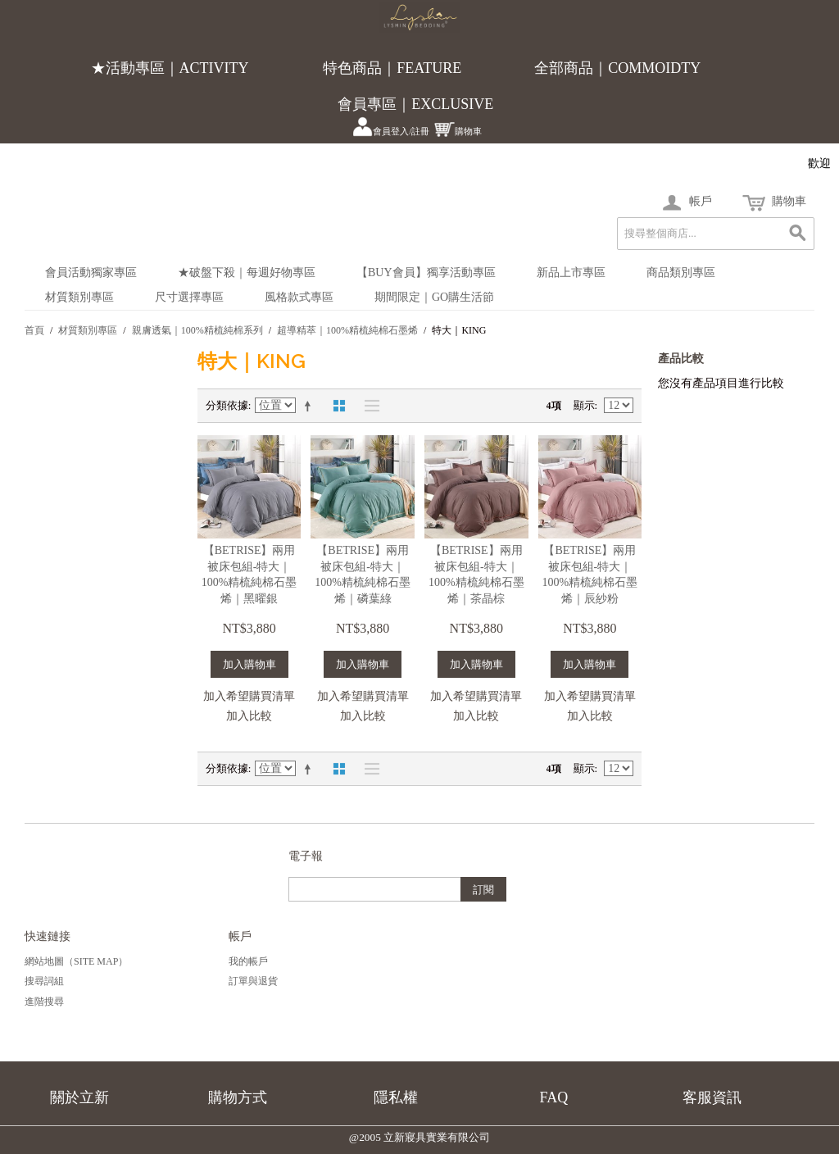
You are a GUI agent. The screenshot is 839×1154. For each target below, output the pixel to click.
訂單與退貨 (253, 981)
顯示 (584, 405)
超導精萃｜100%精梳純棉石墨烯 (347, 330)
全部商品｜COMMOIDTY (617, 68)
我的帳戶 (248, 961)
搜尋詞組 (44, 981)
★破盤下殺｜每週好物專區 (246, 272)
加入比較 (249, 716)
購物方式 (237, 1097)
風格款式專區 (299, 297)
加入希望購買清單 (249, 696)
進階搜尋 (44, 1001)
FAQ (554, 1097)
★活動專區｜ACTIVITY (170, 68)
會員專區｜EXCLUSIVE (415, 104)
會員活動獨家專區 (91, 272)
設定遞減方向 (310, 405)
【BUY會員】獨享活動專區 (426, 272)
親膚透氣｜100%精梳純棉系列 (197, 330)
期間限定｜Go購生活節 (434, 297)
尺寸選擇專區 (189, 297)
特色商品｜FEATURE (392, 68)
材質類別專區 (79, 297)
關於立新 (79, 1097)
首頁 (34, 330)
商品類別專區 (680, 272)
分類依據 (227, 405)
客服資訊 (712, 1097)
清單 (368, 405)
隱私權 (396, 1097)
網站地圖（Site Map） (76, 961)
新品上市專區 (571, 272)
